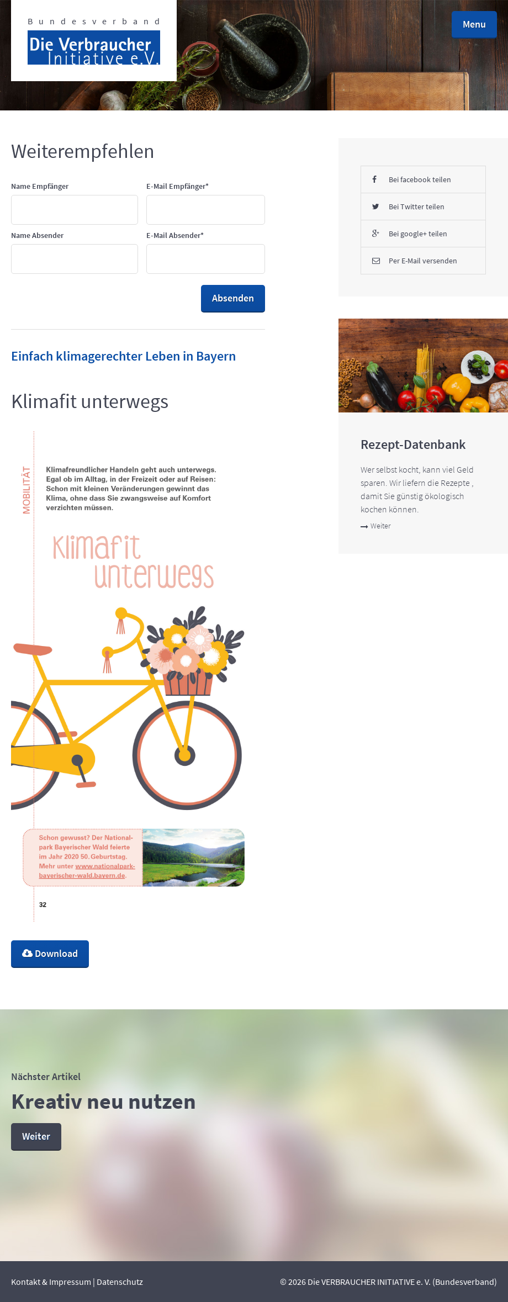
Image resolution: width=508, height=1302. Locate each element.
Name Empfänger (39, 186)
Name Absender (37, 235)
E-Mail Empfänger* (177, 186)
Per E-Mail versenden (414, 261)
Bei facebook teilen (411, 179)
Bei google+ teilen (409, 234)
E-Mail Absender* (175, 235)
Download (50, 953)
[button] (474, 25)
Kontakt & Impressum (51, 1281)
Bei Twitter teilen (408, 206)
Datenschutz (120, 1281)
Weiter (375, 526)
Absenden (233, 298)
